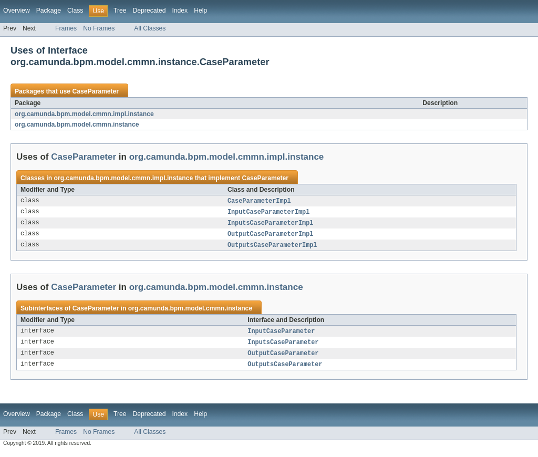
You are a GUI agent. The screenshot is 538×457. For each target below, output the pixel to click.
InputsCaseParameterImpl (270, 224)
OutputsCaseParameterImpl (272, 247)
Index (180, 10)
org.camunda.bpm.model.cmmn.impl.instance (84, 114)
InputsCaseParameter (282, 345)
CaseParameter (95, 91)
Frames (66, 28)
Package (48, 10)
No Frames (99, 28)
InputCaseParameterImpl (268, 213)
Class (75, 10)
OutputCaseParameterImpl (270, 236)
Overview (16, 10)
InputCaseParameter (281, 334)
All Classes (149, 28)
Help (200, 10)
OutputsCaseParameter (284, 369)
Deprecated (149, 10)
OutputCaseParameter (282, 357)
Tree (120, 10)
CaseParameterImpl (259, 201)
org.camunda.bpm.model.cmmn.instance (77, 124)
